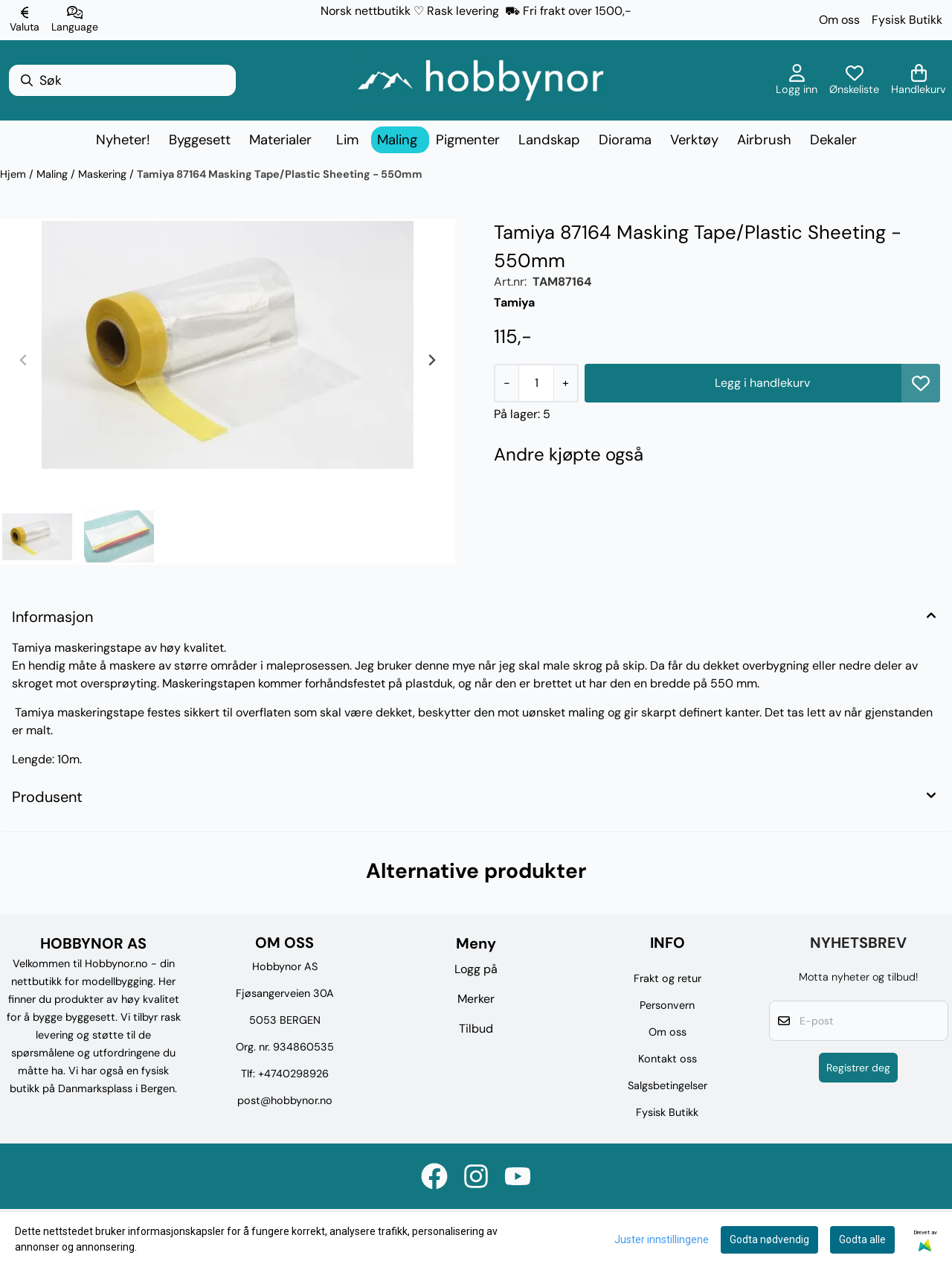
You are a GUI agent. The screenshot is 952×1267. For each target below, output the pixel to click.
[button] (921, 383)
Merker (476, 999)
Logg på (476, 969)
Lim (347, 140)
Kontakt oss (667, 1058)
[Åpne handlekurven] (918, 80)
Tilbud (476, 1028)
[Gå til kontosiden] (796, 80)
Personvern (667, 1005)
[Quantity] (535, 383)
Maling (53, 174)
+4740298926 (293, 1073)
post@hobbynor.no (284, 1100)
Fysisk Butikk (907, 20)
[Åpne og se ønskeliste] (854, 80)
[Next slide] (431, 360)
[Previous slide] (24, 360)
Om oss (839, 20)
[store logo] (480, 80)
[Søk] (122, 80)
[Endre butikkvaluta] (24, 20)
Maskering (103, 174)
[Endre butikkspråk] (74, 20)
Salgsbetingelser (667, 1085)
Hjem (14, 174)
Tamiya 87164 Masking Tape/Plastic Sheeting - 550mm (279, 174)
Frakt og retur (667, 978)
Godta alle (862, 1239)
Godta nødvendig (769, 1239)
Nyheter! (123, 140)
